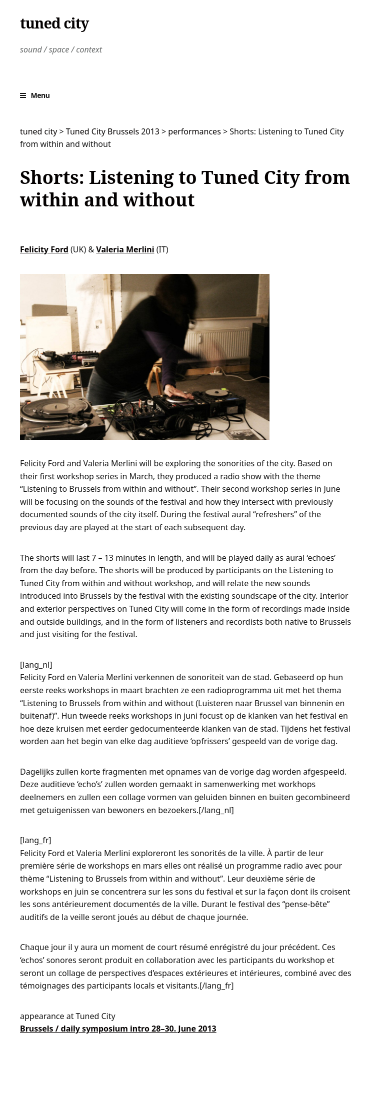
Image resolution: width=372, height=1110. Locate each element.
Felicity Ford (44, 249)
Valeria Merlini (125, 249)
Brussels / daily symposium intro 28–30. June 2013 (118, 1028)
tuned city (54, 23)
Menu (40, 95)
